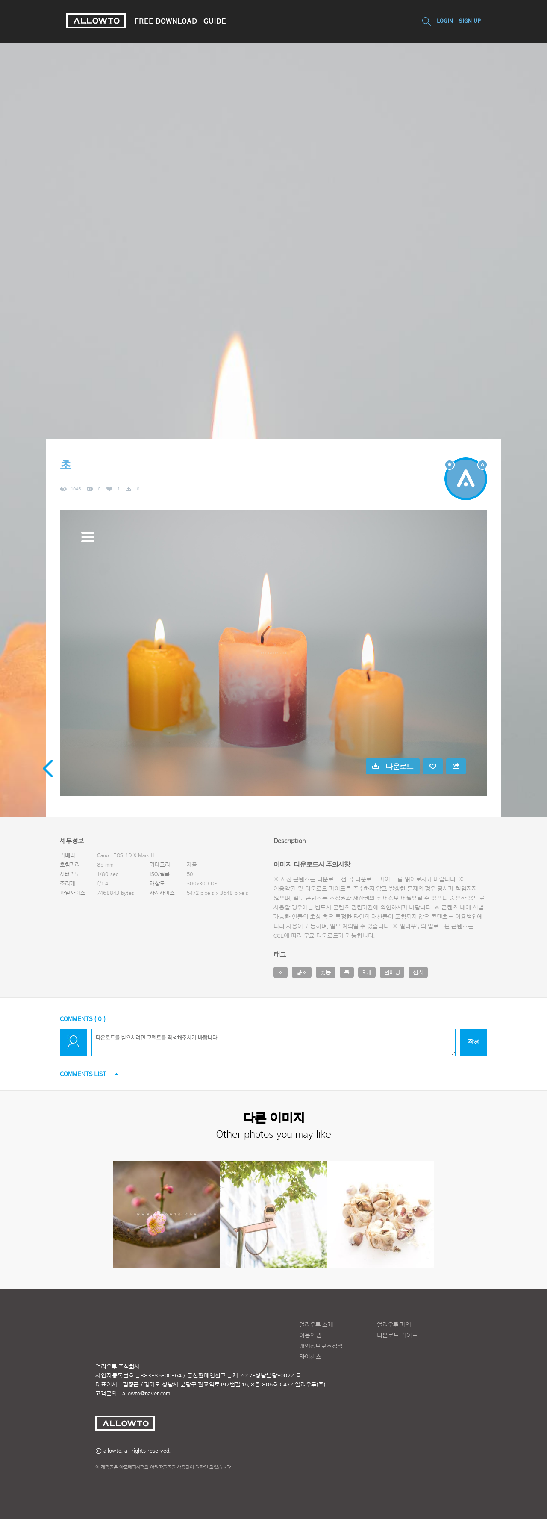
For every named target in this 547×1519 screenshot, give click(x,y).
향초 (301, 973)
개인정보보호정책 (321, 1346)
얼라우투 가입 (394, 1325)
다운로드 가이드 (375, 879)
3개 (366, 973)
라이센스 (310, 1357)
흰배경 (392, 973)
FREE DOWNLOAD (166, 21)
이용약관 (310, 1336)
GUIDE (214, 21)
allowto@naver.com (146, 1394)
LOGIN (445, 21)
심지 (418, 973)
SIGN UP (470, 21)
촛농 (325, 973)
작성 (473, 1042)
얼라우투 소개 (316, 1325)
